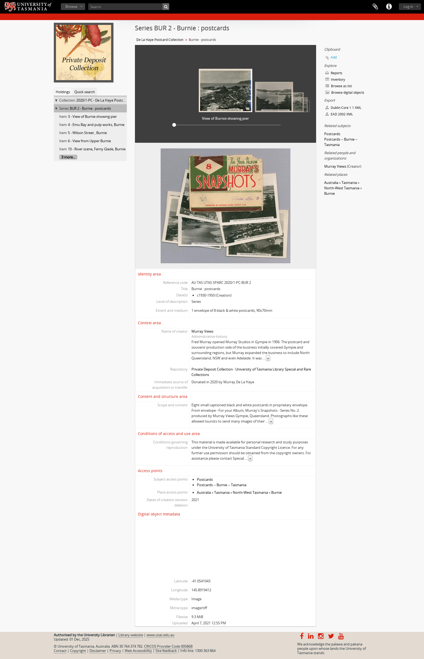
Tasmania (222, 492)
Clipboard (375, 7)
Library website (130, 634)
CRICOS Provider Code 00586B (168, 646)
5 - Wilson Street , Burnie (87, 132)
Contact (60, 650)
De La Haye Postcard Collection (159, 39)
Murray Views (202, 331)
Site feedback (166, 650)
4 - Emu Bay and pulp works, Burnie (96, 124)
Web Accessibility (138, 650)
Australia (204, 492)
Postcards (205, 479)
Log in (408, 6)
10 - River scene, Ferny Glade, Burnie (96, 149)
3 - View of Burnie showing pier (92, 116)
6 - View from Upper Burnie (89, 140)
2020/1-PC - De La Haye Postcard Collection (110, 100)
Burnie (276, 492)
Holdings (63, 91)
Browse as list (338, 86)
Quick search (84, 91)
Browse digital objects (344, 92)
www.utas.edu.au (160, 634)
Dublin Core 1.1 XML (343, 107)
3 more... (68, 157)
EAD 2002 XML (339, 114)
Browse (71, 6)
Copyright (78, 650)
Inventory (335, 79)
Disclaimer (98, 650)
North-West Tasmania (250, 492)
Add (334, 57)
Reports (333, 73)
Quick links (389, 7)
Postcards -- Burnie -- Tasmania (221, 484)
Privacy (115, 650)
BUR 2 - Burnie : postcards (90, 108)
